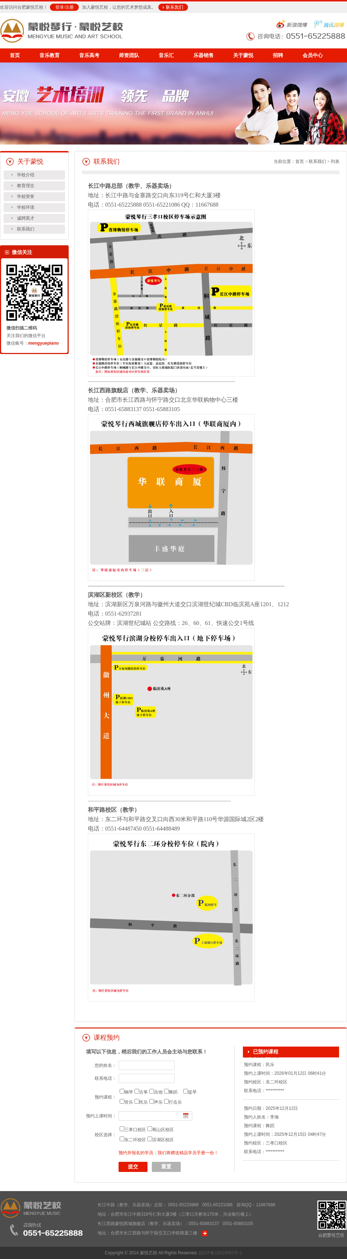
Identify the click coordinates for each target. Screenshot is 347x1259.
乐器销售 (203, 55)
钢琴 (128, 1092)
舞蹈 (173, 1092)
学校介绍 (25, 174)
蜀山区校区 (163, 1129)
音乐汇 (166, 55)
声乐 (158, 1102)
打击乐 (175, 1102)
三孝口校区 (135, 1129)
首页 (15, 55)
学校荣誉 (25, 196)
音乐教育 (49, 55)
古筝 (143, 1092)
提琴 (192, 1092)
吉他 (158, 1092)
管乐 (128, 1102)
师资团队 (129, 55)
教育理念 (25, 185)
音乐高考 (89, 55)
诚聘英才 (25, 218)
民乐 (143, 1102)
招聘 (278, 55)
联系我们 (25, 229)
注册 (69, 7)
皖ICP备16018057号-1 (220, 1252)
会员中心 (313, 55)
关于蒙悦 (243, 55)
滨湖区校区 (163, 1139)
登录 (59, 7)
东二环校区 (135, 1139)
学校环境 (25, 207)
